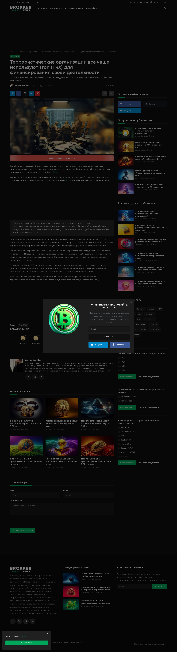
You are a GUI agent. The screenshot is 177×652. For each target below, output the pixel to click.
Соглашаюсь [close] (26, 643)
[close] (48, 633)
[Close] (131, 302)
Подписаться (109, 336)
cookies (22, 636)
